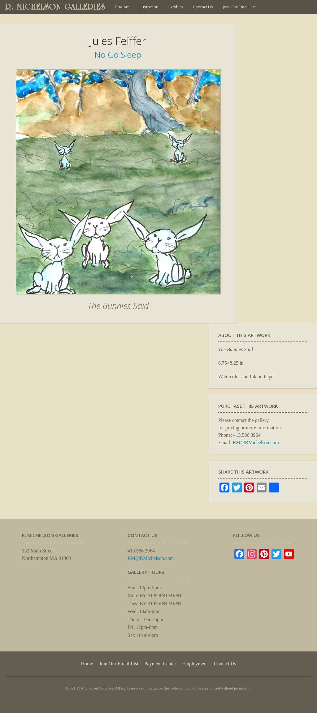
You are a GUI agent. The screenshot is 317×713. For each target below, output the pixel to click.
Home (87, 663)
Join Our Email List (239, 7)
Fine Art (122, 7)
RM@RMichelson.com (256, 442)
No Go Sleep (117, 54)
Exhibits (175, 7)
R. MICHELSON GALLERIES (55, 7)
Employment (195, 663)
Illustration (148, 7)
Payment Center (160, 663)
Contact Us (203, 7)
